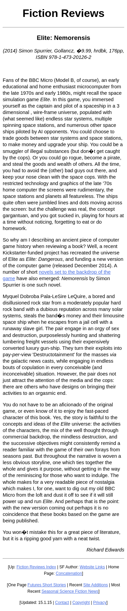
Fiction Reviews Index (36, 567)
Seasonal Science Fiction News (69, 591)
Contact (62, 602)
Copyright (81, 602)
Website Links (92, 567)
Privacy (99, 602)
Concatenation (69, 573)
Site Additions (95, 585)
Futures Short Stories (46, 585)
